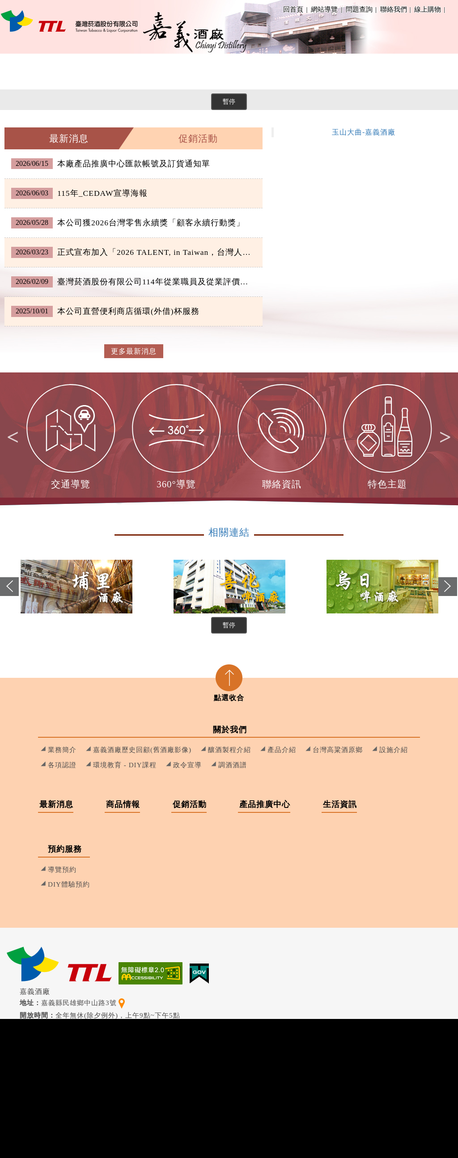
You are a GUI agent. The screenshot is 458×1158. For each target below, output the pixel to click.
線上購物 (429, 9)
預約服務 (426, 71)
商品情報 (157, 71)
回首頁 (293, 9)
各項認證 (62, 765)
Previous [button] (10, 594)
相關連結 (229, 532)
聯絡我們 (395, 9)
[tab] (69, 138)
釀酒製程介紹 (229, 749)
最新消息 (95, 71)
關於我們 (32, 71)
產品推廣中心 (291, 71)
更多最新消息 (134, 351)
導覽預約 (62, 869)
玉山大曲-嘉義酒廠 (363, 132)
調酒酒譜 (232, 765)
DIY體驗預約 (69, 884)
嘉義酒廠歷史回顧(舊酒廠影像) (142, 749)
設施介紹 (393, 749)
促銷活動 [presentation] (198, 138)
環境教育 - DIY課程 (125, 765)
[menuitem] (32, 71)
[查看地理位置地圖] (122, 1002)
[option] (71, 437)
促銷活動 (220, 71)
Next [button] (441, 437)
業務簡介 (62, 749)
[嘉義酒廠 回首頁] (69, 21)
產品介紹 (281, 749)
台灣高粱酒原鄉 (338, 749)
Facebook (452, 9)
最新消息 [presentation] (69, 138)
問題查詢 (360, 9)
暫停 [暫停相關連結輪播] (229, 625)
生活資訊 (363, 71)
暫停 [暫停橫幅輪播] (229, 101)
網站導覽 (324, 9)
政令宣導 (187, 765)
